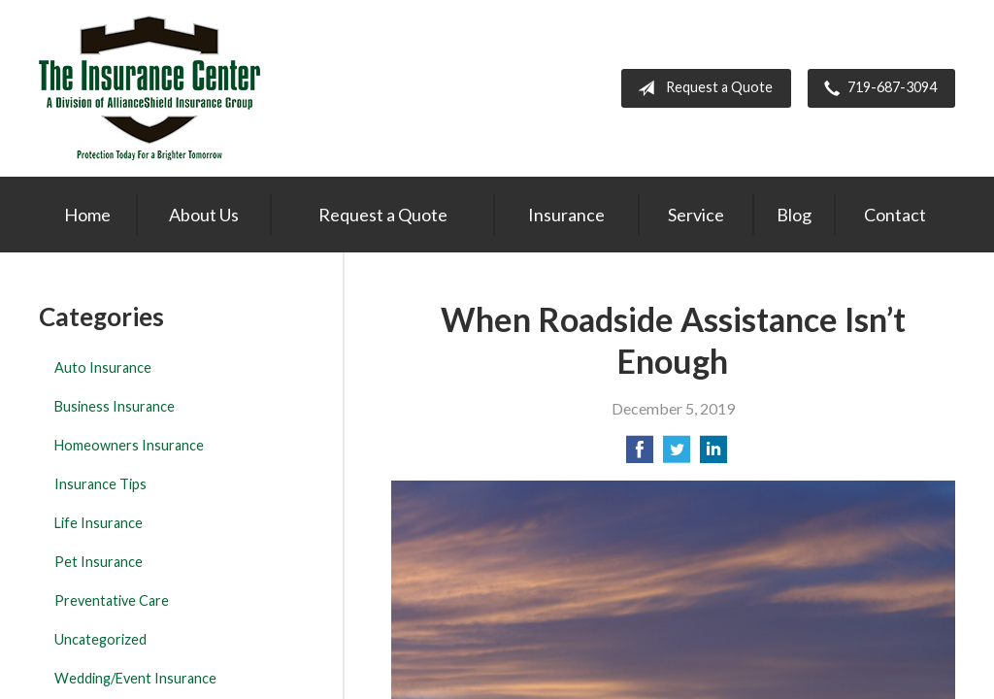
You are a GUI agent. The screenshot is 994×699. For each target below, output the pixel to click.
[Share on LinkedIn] (713, 455)
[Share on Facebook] (639, 455)
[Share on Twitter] (676, 455)
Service (696, 214)
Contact (895, 214)
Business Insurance (114, 406)
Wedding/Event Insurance (135, 678)
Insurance (566, 214)
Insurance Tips (100, 484)
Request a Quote (701, 88)
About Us (204, 214)
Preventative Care (111, 600)
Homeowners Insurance (129, 445)
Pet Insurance (98, 561)
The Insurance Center (149, 88)
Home (87, 214)
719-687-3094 (876, 88)
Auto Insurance (102, 367)
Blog (794, 214)
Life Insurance (98, 523)
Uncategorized (100, 639)
